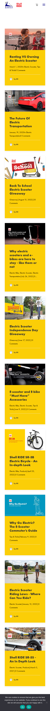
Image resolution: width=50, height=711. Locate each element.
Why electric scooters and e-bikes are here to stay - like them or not (23, 259)
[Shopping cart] (35, 4)
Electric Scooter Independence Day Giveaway (24, 330)
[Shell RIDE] (15, 4)
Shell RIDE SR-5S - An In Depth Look (23, 659)
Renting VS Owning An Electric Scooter (24, 59)
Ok (22, 707)
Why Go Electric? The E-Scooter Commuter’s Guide (23, 527)
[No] (46, 702)
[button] (44, 4)
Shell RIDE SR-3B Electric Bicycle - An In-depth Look (23, 461)
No (29, 707)
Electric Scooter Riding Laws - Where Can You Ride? (25, 594)
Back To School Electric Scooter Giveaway (21, 189)
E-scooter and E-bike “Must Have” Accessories (25, 396)
